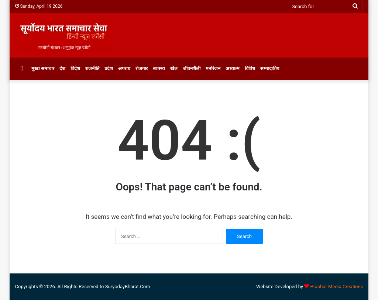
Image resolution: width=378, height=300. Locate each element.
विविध (250, 68)
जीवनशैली (191, 68)
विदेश (75, 68)
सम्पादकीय (269, 68)
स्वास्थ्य (159, 68)
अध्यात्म (233, 68)
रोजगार (141, 68)
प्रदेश (108, 68)
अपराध (124, 68)
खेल (174, 68)
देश (62, 68)
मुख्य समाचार (42, 68)
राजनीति (92, 68)
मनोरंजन (213, 68)
